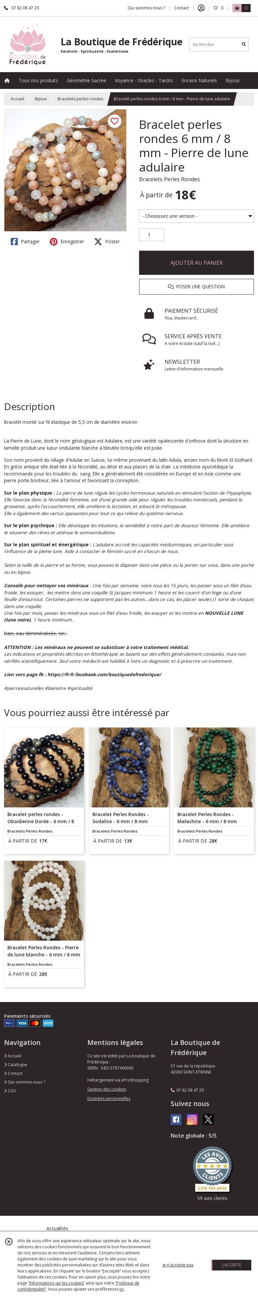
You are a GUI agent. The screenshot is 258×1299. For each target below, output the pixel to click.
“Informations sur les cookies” (56, 1283)
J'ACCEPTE (231, 1265)
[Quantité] (151, 235)
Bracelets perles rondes (80, 99)
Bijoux (41, 99)
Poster (107, 242)
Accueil (17, 99)
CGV (10, 1091)
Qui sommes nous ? (24, 1082)
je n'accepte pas (178, 1265)
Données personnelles (108, 1098)
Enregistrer (67, 242)
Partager (25, 242)
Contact (181, 8)
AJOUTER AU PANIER (196, 262)
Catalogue (15, 1064)
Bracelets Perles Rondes (169, 179)
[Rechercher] (244, 44)
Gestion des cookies (106, 1089)
